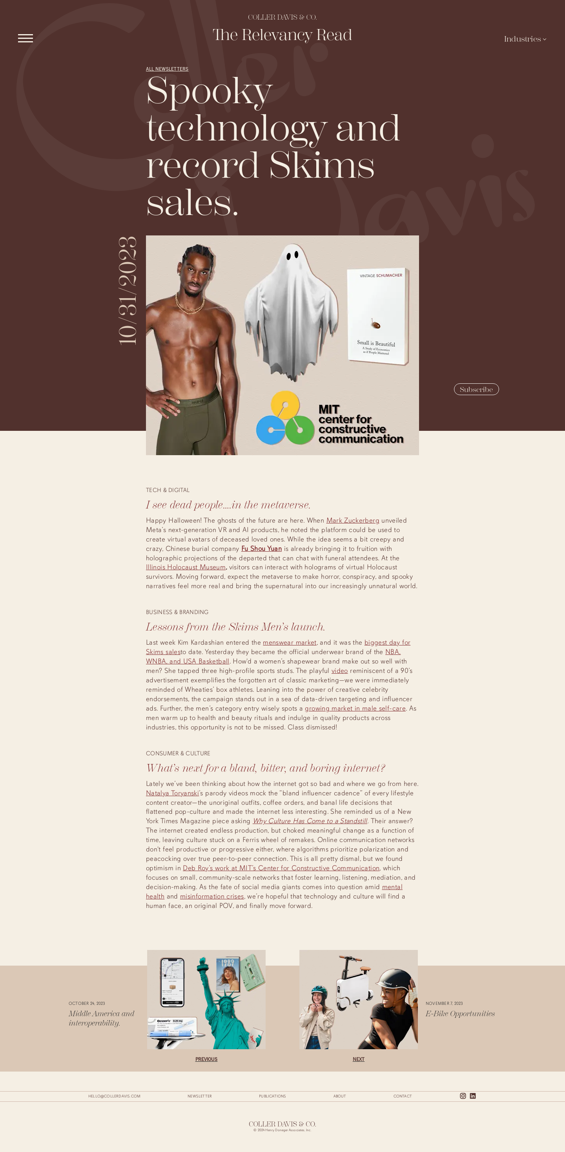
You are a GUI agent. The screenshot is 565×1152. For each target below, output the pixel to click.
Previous (206, 1059)
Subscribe (476, 389)
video (340, 670)
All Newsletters (167, 68)
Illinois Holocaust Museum (186, 567)
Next (359, 1059)
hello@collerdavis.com (114, 1096)
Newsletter (200, 1096)
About (340, 1096)
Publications (272, 1096)
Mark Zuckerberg (352, 520)
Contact (403, 1096)
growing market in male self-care (355, 708)
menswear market (289, 642)
